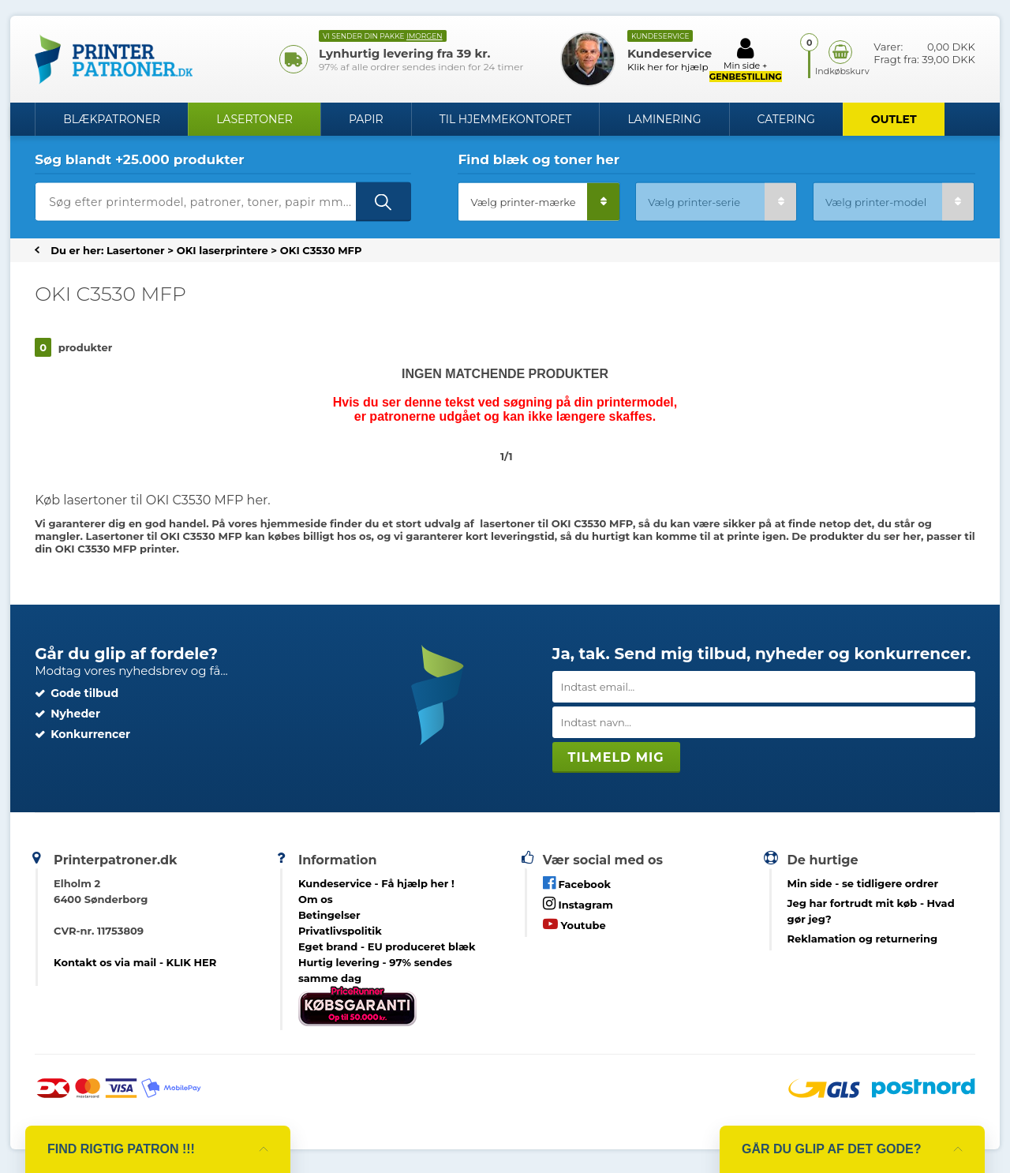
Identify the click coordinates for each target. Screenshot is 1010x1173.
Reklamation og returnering (862, 938)
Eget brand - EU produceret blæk (387, 946)
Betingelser (329, 915)
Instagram (578, 903)
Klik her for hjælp (668, 67)
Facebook (577, 882)
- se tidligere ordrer (863, 883)
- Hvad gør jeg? (871, 911)
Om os (315, 899)
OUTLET (894, 119)
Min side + (745, 59)
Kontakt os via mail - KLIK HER (135, 962)
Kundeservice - (376, 883)
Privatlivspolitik (340, 930)
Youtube (574, 923)
